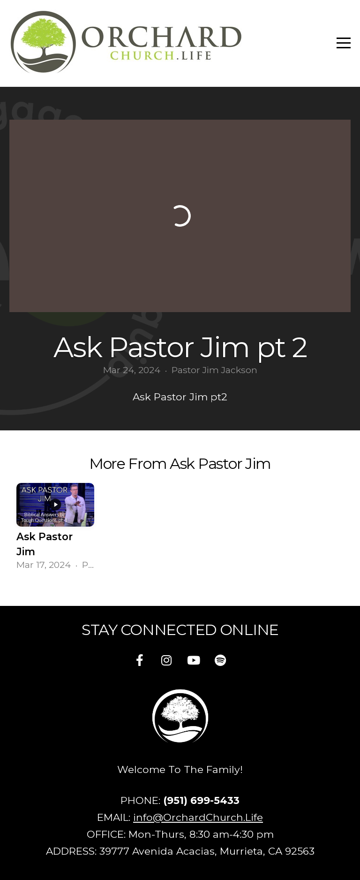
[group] (55, 529)
